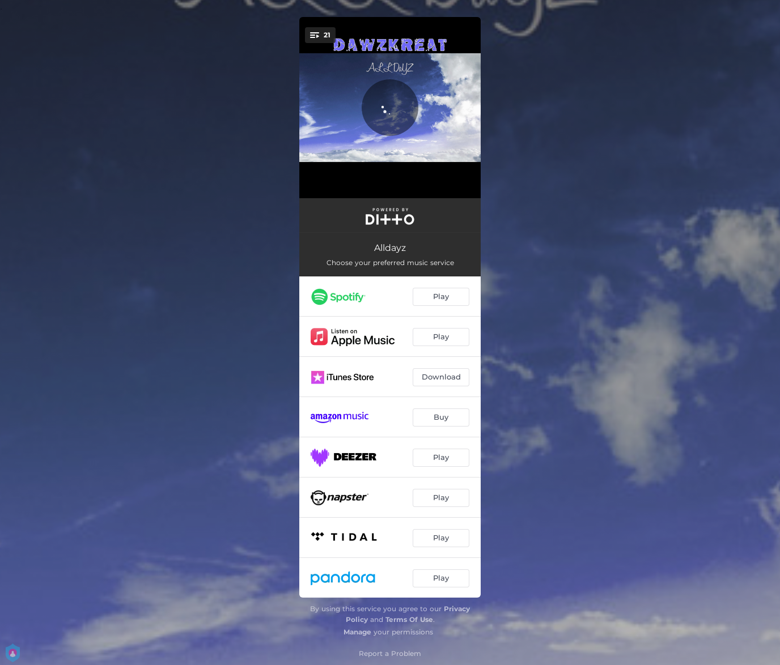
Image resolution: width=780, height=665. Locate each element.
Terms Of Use (409, 619)
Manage (357, 632)
